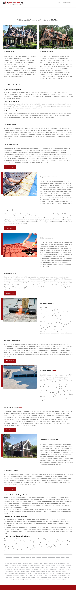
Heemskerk (22, 560)
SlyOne (17, 587)
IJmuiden (59, 566)
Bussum (27, 558)
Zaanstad (22, 571)
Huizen (7, 562)
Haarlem (47, 558)
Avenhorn (12, 562)
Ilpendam (33, 569)
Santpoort (64, 566)
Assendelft (27, 571)
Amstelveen (25, 554)
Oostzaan (16, 564)
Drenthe (58, 548)
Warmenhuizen (8, 566)
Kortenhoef (60, 569)
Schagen (57, 564)
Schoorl (68, 554)
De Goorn (17, 562)
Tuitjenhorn (62, 564)
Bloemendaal (37, 556)
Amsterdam (45, 554)
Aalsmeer (15, 554)
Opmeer (21, 564)
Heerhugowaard (34, 560)
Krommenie (41, 571)
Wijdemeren (54, 569)
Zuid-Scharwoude (65, 562)
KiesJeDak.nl (6, 587)
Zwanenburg (16, 560)
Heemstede (28, 560)
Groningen (28, 548)
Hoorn (64, 560)
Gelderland (44, 548)
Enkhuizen (22, 558)
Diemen (62, 556)
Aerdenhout (24, 556)
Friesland (23, 548)
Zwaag (68, 560)
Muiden (32, 558)
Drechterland (68, 556)
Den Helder (45, 560)
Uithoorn (45, 566)
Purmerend (52, 564)
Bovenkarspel (15, 566)
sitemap (10, 587)
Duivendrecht (34, 564)
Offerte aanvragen (10, 160)
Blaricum (19, 556)
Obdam (27, 562)
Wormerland (16, 571)
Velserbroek (18, 569)
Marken (37, 569)
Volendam (17, 558)
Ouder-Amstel (27, 564)
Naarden (43, 558)
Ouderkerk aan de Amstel (43, 564)
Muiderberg (37, 558)
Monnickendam (43, 569)
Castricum (53, 556)
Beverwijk (7, 556)
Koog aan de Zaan (34, 571)
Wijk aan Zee (13, 556)
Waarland (68, 564)
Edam (7, 558)
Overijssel (39, 548)
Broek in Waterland (26, 569)
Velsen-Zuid (11, 569)
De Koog (30, 566)
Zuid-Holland (16, 548)
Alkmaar (20, 554)
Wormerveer (47, 571)
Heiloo (40, 560)
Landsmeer (33, 562)
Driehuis (54, 566)
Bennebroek (30, 556)
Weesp (49, 569)
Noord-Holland (9, 548)
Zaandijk (58, 571)
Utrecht (33, 548)
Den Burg (36, 566)
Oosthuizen (11, 558)
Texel (26, 566)
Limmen (58, 556)
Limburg (62, 548)
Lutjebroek (22, 566)
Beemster (51, 554)
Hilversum (52, 560)
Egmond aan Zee (61, 554)
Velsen (49, 566)
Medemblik (10, 564)
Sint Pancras (48, 562)
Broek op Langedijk (40, 562)
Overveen (43, 556)
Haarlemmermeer (54, 558)
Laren (6, 564)
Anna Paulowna (58, 560)
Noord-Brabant (51, 548)
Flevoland (38, 550)
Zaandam (53, 571)
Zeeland (67, 548)
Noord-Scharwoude (56, 562)
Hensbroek (23, 562)
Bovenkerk (31, 554)
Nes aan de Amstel (38, 554)
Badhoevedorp (62, 558)
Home (59, 2)
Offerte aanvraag (68, 2)
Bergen (55, 554)
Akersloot (48, 556)
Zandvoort (63, 571)
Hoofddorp (68, 558)
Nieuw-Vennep (9, 560)
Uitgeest (40, 566)
